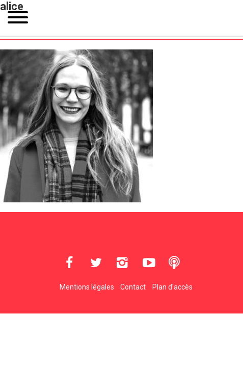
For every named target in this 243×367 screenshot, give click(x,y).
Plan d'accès (172, 287)
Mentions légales (87, 287)
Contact (133, 287)
